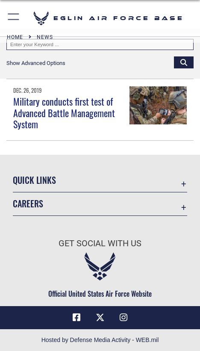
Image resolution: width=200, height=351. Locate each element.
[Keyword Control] (100, 44)
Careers (28, 203)
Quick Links (34, 180)
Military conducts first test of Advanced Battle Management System (64, 112)
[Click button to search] (184, 62)
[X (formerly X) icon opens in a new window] (100, 317)
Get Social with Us (100, 243)
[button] (14, 18)
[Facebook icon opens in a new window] (76, 317)
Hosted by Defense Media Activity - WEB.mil (100, 339)
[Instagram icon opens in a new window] (123, 317)
